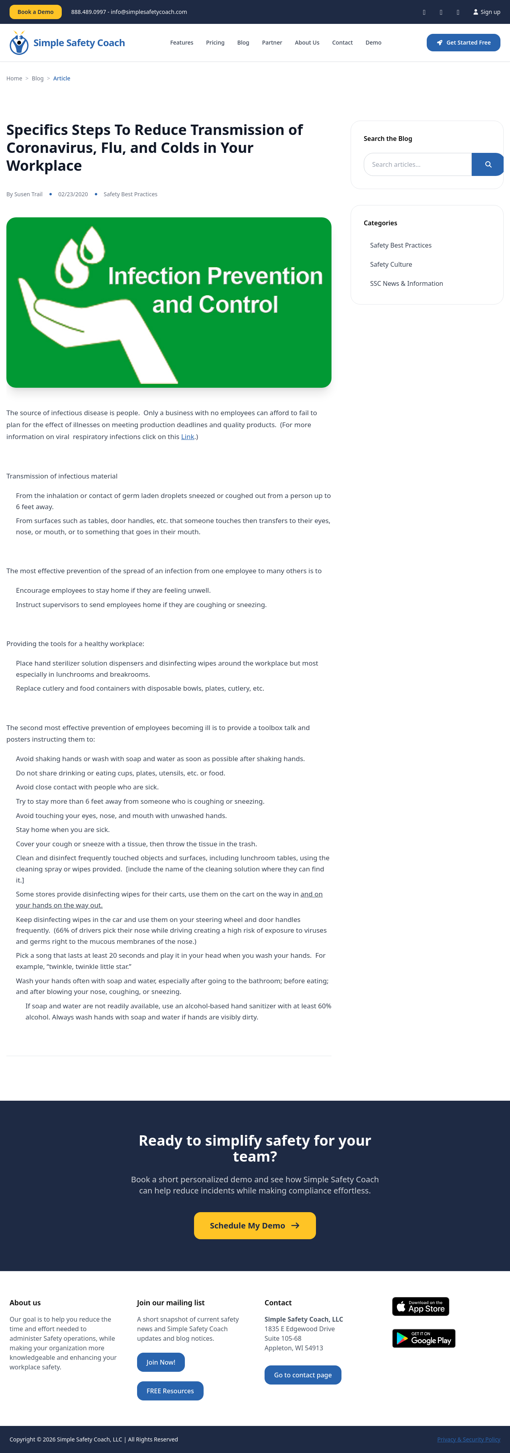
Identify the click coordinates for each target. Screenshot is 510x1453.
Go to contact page (303, 1375)
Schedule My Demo (255, 1225)
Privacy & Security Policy (468, 1439)
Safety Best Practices (130, 194)
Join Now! (161, 1362)
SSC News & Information (406, 283)
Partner (272, 42)
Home (14, 78)
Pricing (215, 42)
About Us (307, 42)
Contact (342, 42)
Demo (374, 42)
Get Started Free (463, 42)
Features (181, 42)
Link (187, 436)
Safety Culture (391, 264)
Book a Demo (36, 12)
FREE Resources (170, 1391)
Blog (243, 42)
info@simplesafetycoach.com (149, 12)
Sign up (486, 12)
